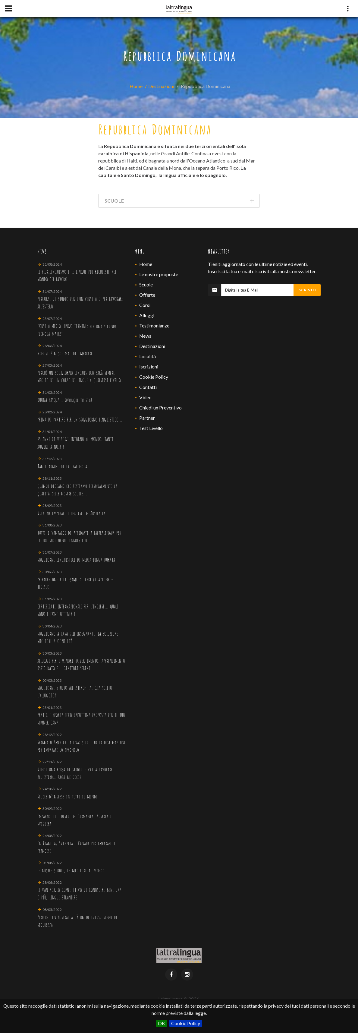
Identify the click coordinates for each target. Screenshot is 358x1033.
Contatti (148, 387)
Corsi (144, 305)
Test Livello (151, 428)
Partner (147, 418)
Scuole (146, 284)
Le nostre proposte (158, 274)
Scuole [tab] (180, 201)
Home (136, 86)
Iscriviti (307, 290)
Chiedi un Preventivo (160, 407)
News (145, 336)
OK (161, 1023)
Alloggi (146, 315)
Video (145, 397)
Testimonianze (154, 325)
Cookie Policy (185, 1023)
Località (147, 356)
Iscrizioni (148, 366)
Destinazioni (161, 86)
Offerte (147, 295)
